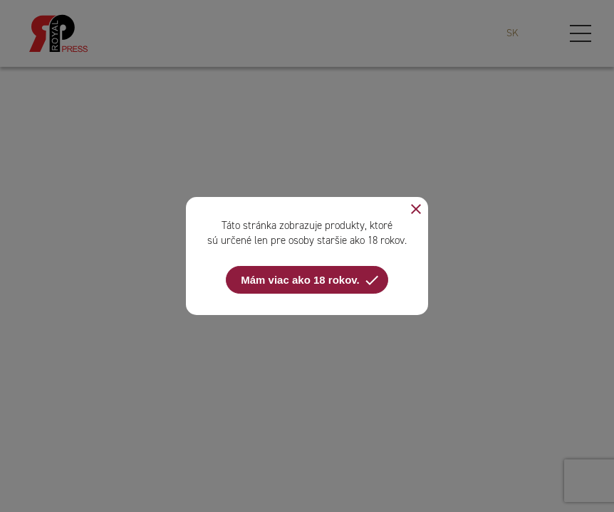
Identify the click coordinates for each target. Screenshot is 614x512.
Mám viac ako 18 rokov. (310, 280)
